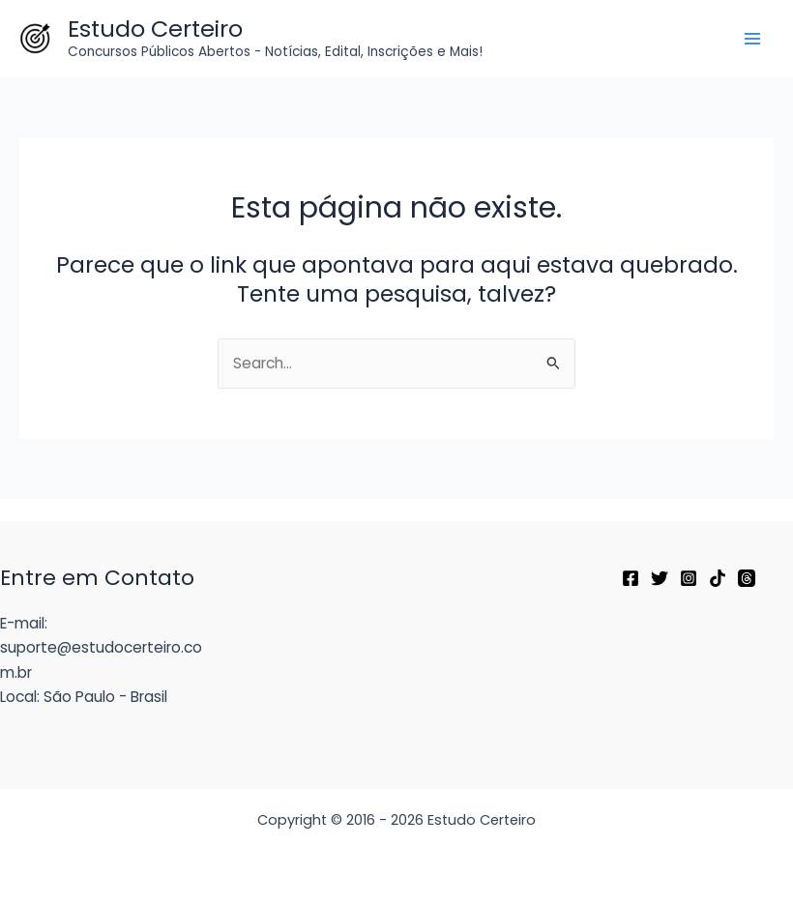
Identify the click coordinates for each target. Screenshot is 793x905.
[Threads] (746, 578)
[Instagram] (688, 578)
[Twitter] (659, 578)
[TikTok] (717, 578)
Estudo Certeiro (155, 28)
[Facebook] (630, 578)
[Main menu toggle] (753, 38)
